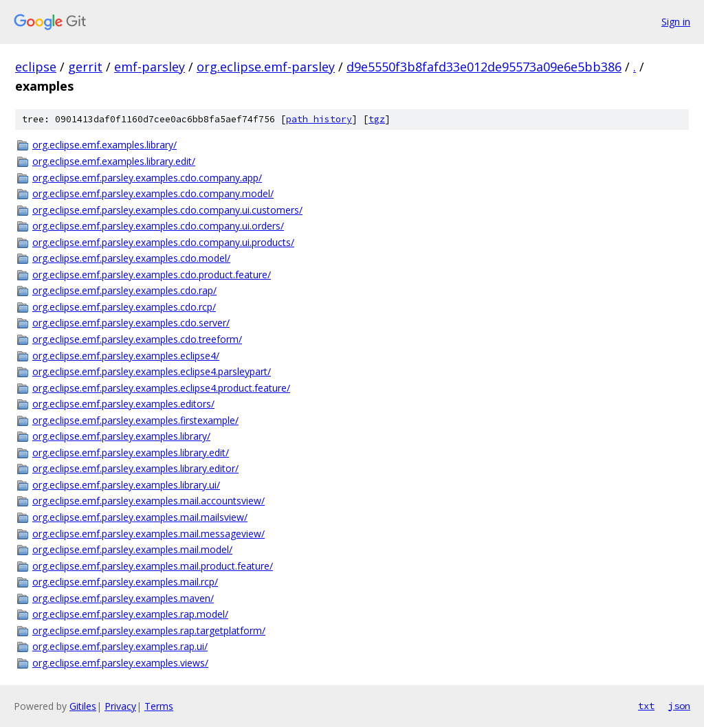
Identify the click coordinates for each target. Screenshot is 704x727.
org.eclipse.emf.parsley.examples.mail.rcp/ (125, 581)
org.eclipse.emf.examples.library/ (104, 144)
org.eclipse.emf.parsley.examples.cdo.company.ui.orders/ (158, 225)
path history (319, 119)
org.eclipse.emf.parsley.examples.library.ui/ (126, 484)
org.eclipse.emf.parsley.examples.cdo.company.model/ (153, 193)
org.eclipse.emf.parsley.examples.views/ (120, 662)
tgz (376, 119)
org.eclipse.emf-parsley (266, 66)
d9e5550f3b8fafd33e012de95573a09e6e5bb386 (484, 66)
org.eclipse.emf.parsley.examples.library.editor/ (135, 468)
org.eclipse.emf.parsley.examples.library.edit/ (130, 452)
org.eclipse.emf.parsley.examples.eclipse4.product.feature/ (161, 387)
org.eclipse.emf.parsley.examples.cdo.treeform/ (137, 339)
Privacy (120, 706)
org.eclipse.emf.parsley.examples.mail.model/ (132, 549)
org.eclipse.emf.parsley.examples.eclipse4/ (125, 355)
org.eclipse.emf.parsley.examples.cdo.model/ (131, 258)
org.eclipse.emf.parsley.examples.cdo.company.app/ (147, 177)
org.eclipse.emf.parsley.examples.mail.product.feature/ (152, 565)
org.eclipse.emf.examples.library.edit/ (113, 161)
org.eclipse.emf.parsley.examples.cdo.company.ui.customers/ (167, 209)
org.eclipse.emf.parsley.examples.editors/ (123, 403)
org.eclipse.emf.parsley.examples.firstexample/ (135, 420)
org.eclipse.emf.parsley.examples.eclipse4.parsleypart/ (151, 371)
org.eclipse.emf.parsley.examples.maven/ (123, 598)
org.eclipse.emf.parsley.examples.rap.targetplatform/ (148, 630)
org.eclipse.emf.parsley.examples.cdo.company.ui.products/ (163, 242)
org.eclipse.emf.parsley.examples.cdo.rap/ (124, 290)
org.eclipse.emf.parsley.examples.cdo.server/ (131, 322)
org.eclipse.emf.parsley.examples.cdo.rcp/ (124, 306)
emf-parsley (149, 66)
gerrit (85, 66)
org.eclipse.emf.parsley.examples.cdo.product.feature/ (151, 274)
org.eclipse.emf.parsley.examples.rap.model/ (130, 613)
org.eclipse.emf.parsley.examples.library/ (121, 436)
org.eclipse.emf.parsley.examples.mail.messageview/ (148, 533)
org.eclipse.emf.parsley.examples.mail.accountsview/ (148, 500)
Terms (158, 706)
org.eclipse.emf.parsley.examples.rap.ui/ (120, 646)
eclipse (35, 66)
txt (646, 706)
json (679, 706)
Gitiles (82, 706)
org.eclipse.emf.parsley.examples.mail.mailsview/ (140, 517)
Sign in (675, 21)
